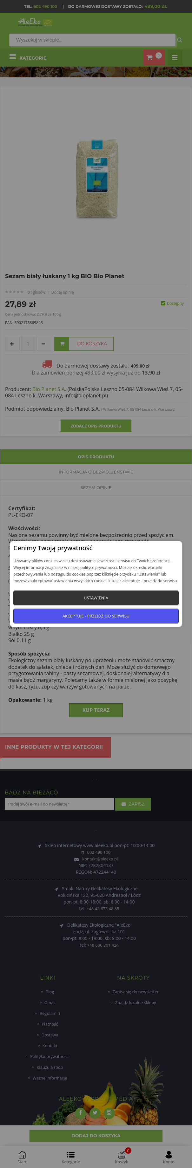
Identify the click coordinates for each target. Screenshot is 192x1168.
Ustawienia (96, 598)
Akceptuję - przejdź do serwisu (96, 616)
